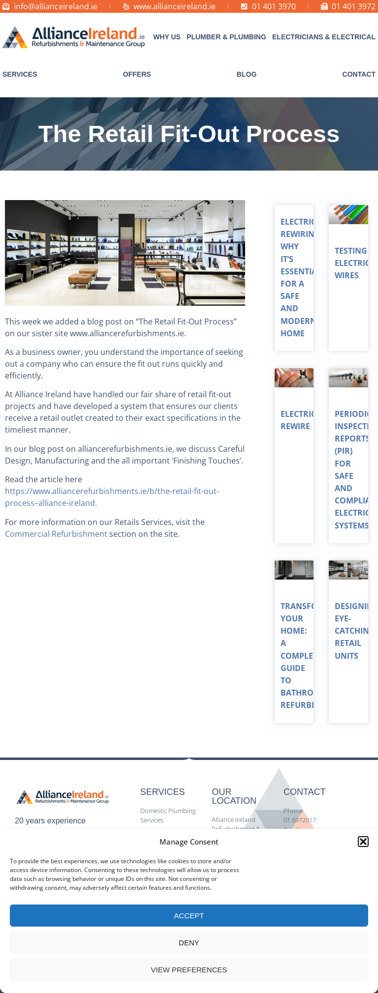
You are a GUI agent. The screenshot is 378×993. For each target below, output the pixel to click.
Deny (189, 942)
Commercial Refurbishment (56, 533)
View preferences (189, 969)
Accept (189, 915)
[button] (363, 842)
